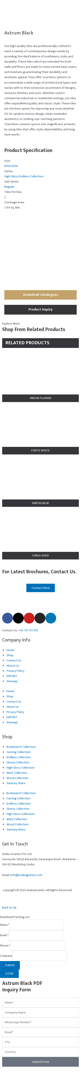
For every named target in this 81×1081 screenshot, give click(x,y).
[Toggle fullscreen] (16, 1072)
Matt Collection (16, 773)
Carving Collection (18, 752)
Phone (5, 945)
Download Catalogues (40, 295)
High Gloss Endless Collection (23, 176)
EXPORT (11, 676)
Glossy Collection (17, 762)
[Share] (27, 1072)
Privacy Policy (15, 671)
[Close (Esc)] (38, 1072)
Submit (10, 965)
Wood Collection (17, 778)
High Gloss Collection (20, 767)
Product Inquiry (40, 309)
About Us (12, 665)
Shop (9, 655)
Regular (9, 186)
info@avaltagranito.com (26, 875)
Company (6, 955)
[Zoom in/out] (5, 1072)
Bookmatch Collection (21, 747)
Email (4, 935)
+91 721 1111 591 (28, 630)
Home (10, 650)
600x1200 (11, 166)
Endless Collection (18, 757)
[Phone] (37, 945)
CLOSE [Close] (9, 973)
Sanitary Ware (15, 783)
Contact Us (13, 660)
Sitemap (11, 681)
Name (4, 924)
